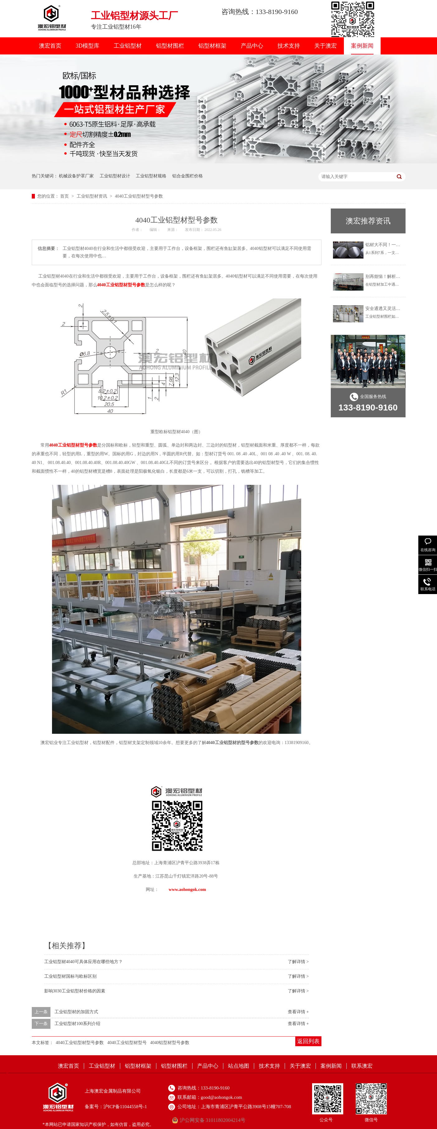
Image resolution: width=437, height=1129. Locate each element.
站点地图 (238, 1066)
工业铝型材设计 (115, 176)
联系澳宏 (362, 1066)
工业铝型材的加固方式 (76, 1012)
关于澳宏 (325, 46)
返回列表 (308, 1041)
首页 (65, 196)
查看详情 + (298, 1012)
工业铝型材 (128, 46)
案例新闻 (362, 46)
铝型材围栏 (170, 46)
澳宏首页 (50, 46)
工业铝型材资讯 (92, 196)
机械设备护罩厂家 (76, 176)
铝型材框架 (212, 46)
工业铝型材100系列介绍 (77, 1023)
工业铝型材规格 (151, 176)
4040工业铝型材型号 (127, 1042)
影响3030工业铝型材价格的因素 (74, 991)
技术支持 (289, 46)
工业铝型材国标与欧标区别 (70, 976)
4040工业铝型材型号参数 (139, 196)
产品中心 (252, 46)
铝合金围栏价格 (187, 176)
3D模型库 (87, 46)
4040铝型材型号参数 (169, 1042)
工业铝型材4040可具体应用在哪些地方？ (83, 961)
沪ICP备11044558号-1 (125, 1106)
